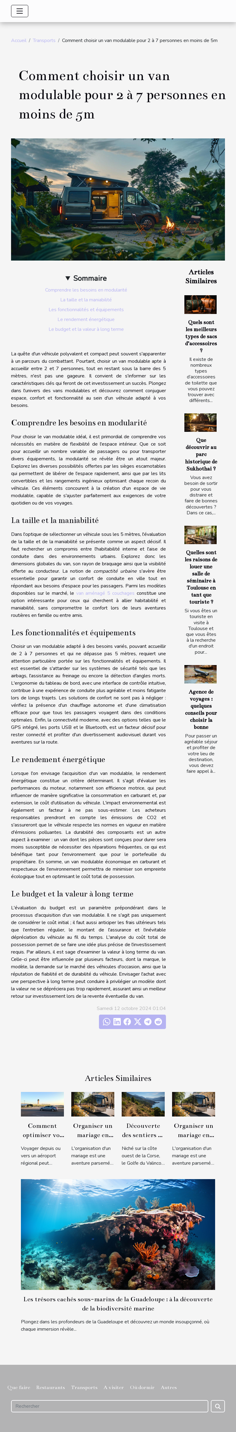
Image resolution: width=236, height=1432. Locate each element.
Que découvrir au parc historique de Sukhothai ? (201, 454)
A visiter (114, 1387)
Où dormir (142, 1387)
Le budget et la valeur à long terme (86, 329)
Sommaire (90, 278)
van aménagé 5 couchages (105, 593)
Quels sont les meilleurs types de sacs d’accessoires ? (201, 336)
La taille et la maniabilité (86, 299)
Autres (169, 1387)
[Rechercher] (109, 1406)
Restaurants (50, 1387)
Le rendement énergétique (86, 319)
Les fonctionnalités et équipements (86, 309)
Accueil (18, 40)
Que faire (18, 1387)
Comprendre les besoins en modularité (86, 290)
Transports (44, 40)
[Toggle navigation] (19, 11)
